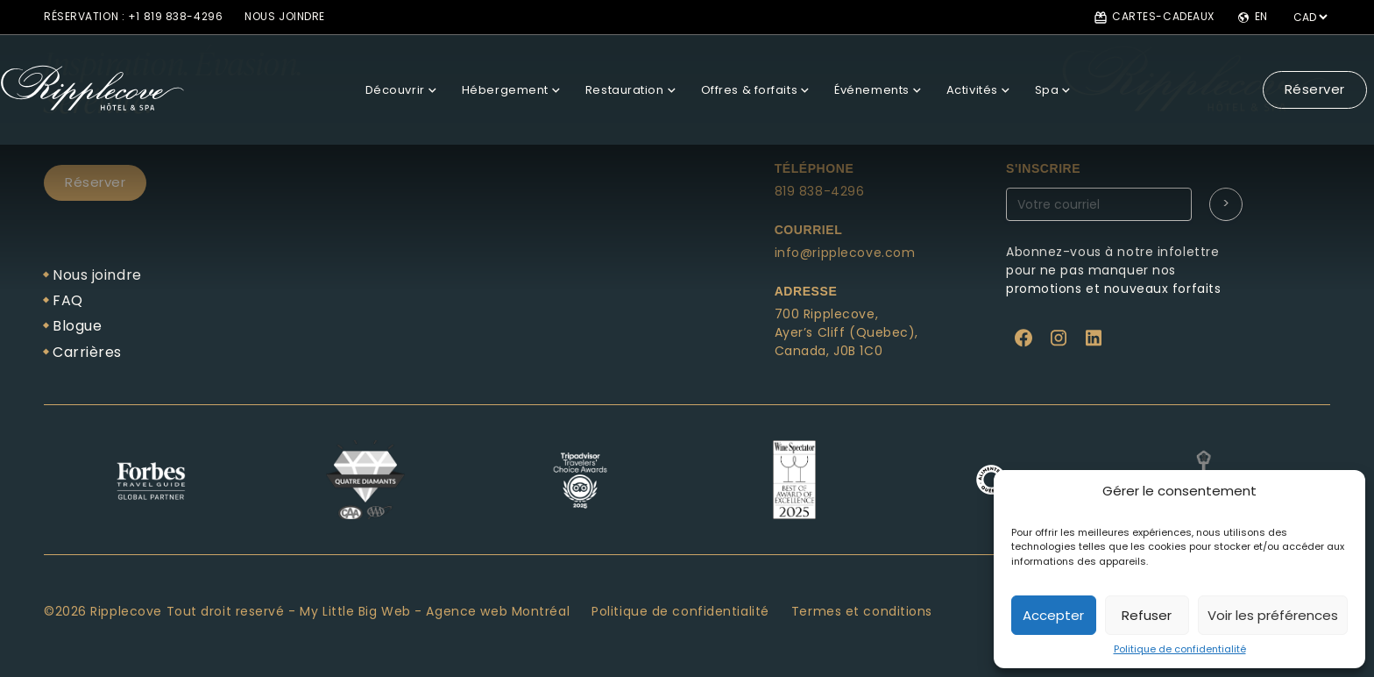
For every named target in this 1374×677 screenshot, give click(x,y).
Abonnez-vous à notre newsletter (1137, 224)
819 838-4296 (820, 191)
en (1252, 18)
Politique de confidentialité (1180, 649)
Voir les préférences (1273, 615)
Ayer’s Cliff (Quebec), (846, 332)
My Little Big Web (355, 611)
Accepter (1053, 615)
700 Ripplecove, (826, 314)
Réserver (1278, 73)
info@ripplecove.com (845, 252)
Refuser (1147, 615)
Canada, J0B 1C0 (828, 351)
